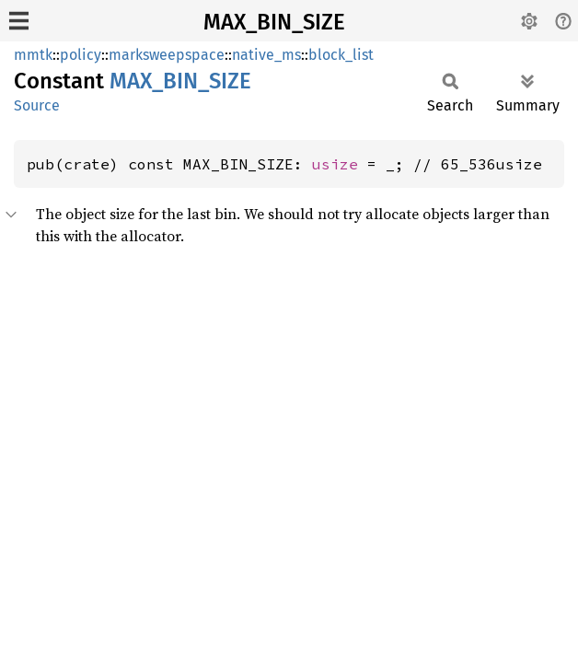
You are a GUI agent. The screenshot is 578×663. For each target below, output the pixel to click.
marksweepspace (167, 55)
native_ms (266, 55)
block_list (341, 55)
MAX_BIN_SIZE (274, 22)
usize (335, 164)
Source (37, 105)
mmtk (33, 55)
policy (80, 55)
